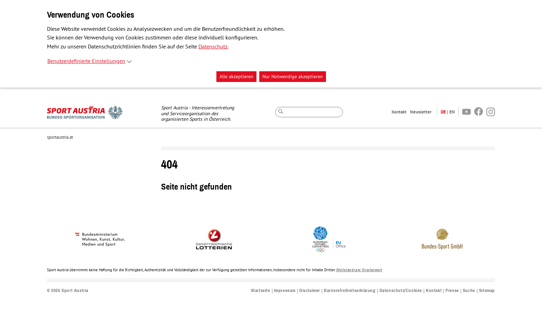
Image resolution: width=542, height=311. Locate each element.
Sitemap (487, 291)
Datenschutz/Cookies (401, 291)
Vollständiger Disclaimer (359, 270)
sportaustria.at (60, 137)
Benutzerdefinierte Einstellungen (86, 61)
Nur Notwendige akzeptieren (292, 77)
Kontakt (399, 112)
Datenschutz (212, 47)
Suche (469, 291)
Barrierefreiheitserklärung (350, 291)
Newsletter (421, 112)
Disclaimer (309, 291)
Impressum (285, 291)
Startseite (260, 291)
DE (443, 112)
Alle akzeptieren (236, 77)
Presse (452, 291)
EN (452, 112)
